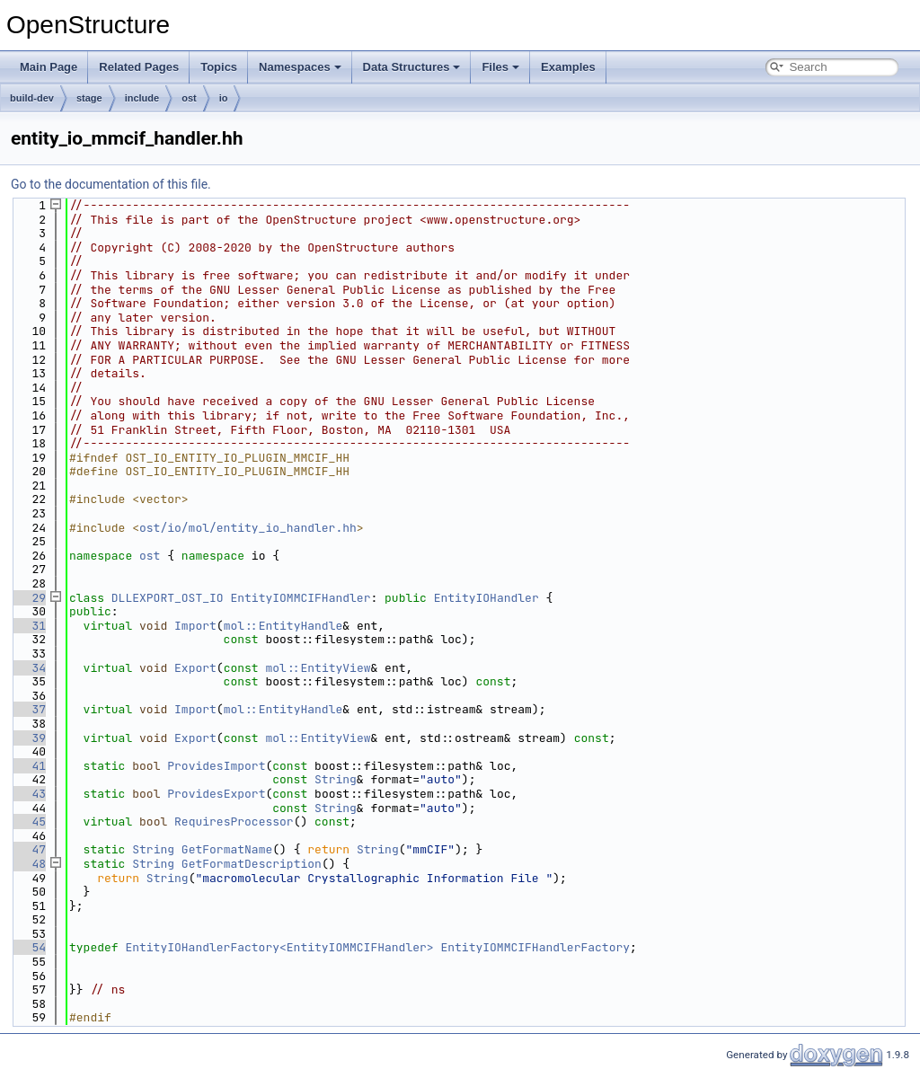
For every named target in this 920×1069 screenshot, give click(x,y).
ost (189, 98)
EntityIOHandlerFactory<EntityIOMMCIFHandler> (279, 947)
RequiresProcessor (234, 821)
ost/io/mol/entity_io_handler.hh (248, 527)
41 (28, 765)
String (335, 779)
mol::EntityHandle (283, 625)
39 (28, 738)
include (142, 98)
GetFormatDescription (251, 863)
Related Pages (139, 67)
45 (28, 821)
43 (28, 793)
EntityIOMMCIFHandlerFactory (535, 947)
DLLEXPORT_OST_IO (167, 597)
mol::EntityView (318, 668)
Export (195, 668)
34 (28, 668)
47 (28, 849)
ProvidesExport (216, 793)
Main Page (48, 67)
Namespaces (300, 67)
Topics (218, 67)
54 (28, 947)
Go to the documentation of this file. (111, 184)
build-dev (32, 98)
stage (89, 98)
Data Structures (412, 67)
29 (28, 597)
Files (500, 67)
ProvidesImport (216, 765)
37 (28, 709)
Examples (568, 67)
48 (28, 863)
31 (28, 625)
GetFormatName (226, 849)
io (223, 98)
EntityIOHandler (486, 597)
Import (195, 625)
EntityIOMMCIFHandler (300, 597)
